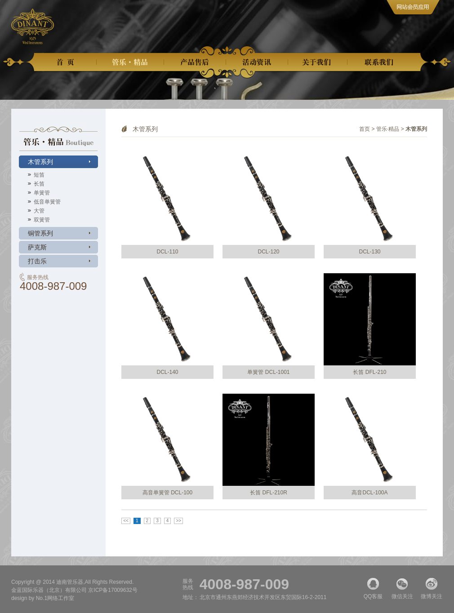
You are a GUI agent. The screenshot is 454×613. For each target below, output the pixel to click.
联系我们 (380, 62)
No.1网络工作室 (55, 598)
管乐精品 (130, 62)
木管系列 (40, 161)
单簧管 (42, 193)
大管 (39, 211)
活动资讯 (257, 62)
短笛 (39, 175)
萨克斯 (37, 247)
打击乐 (37, 261)
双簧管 (42, 220)
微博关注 (431, 589)
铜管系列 (40, 233)
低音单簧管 (47, 202)
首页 (67, 62)
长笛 (39, 184)
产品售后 (195, 62)
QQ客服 (373, 589)
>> (178, 520)
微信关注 (402, 589)
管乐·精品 (387, 129)
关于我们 (317, 62)
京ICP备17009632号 (112, 590)
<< (126, 520)
